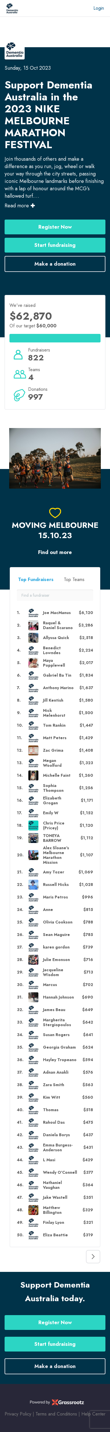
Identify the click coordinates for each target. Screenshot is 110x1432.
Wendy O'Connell (60, 1172)
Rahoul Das (54, 1122)
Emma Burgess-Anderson (57, 1147)
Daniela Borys (56, 1135)
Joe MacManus (57, 612)
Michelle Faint (56, 775)
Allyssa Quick (56, 637)
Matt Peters (54, 737)
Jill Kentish (53, 700)
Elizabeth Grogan (52, 800)
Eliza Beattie (55, 1235)
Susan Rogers (56, 1034)
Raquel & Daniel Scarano (58, 625)
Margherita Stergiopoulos (57, 1022)
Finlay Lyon (53, 1222)
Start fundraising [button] (55, 245)
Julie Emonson (56, 959)
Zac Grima (53, 750)
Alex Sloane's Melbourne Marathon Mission (56, 855)
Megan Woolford (52, 763)
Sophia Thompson (53, 788)
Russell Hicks (56, 884)
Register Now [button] (55, 227)
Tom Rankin (54, 725)
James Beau (54, 1009)
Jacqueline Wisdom (53, 972)
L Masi (49, 1160)
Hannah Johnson (58, 997)
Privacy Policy (18, 1414)
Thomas (50, 1109)
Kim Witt (51, 1097)
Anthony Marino (58, 687)
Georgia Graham (59, 1047)
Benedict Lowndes (52, 650)
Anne (48, 909)
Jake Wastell (55, 1197)
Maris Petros (55, 897)
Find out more (55, 552)
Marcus (50, 984)
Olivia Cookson (57, 922)
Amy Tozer (53, 872)
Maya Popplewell (54, 663)
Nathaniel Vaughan (52, 1185)
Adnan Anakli (55, 1072)
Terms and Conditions (56, 1414)
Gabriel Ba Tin (57, 675)
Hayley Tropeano (59, 1059)
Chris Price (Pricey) (53, 825)
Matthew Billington (52, 1210)
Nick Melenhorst (54, 713)
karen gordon (56, 947)
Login (98, 8)
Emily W (50, 813)
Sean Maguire (56, 934)
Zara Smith (53, 1084)
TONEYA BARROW (52, 838)
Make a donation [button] (55, 264)
